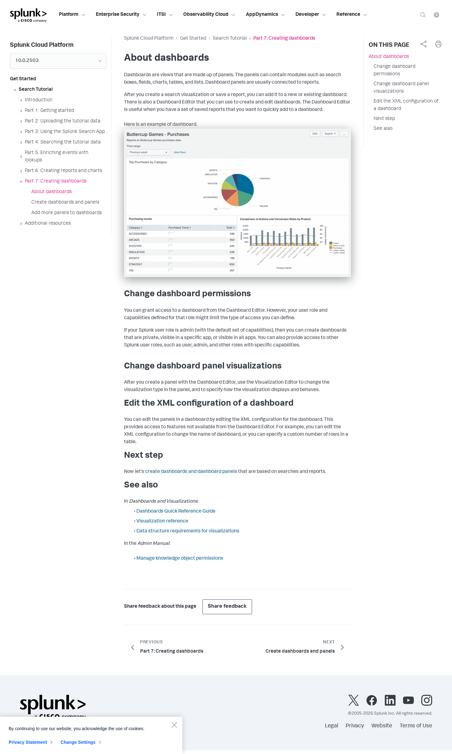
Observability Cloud (209, 14)
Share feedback (227, 606)
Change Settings (77, 745)
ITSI (165, 14)
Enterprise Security (121, 14)
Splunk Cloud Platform (149, 38)
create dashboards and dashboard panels (191, 472)
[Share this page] (423, 44)
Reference (352, 14)
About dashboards (389, 57)
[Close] (174, 728)
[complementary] (423, 44)
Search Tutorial (230, 38)
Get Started (193, 38)
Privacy (355, 726)
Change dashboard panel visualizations (401, 88)
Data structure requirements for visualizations (187, 531)
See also (383, 128)
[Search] (422, 14)
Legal (331, 726)
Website (381, 726)
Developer (310, 14)
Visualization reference (162, 521)
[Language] (436, 14)
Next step (384, 119)
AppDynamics (266, 14)
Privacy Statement (28, 745)
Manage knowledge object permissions (179, 558)
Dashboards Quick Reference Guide (175, 511)
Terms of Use (416, 726)
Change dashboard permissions (394, 70)
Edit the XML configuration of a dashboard (406, 105)
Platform (72, 14)
